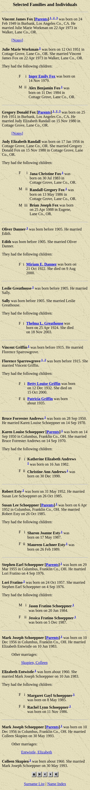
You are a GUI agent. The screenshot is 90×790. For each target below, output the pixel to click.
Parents (41, 19)
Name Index (56, 784)
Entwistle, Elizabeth (36, 752)
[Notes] (17, 40)
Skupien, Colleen (34, 663)
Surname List (34, 784)
